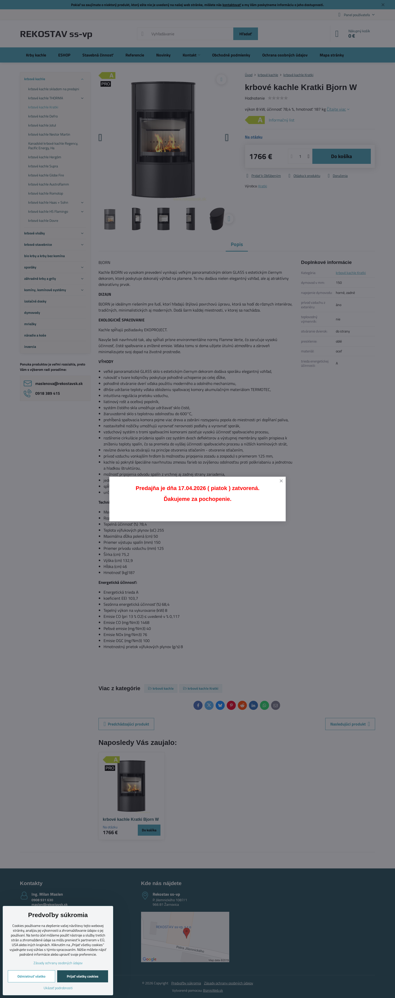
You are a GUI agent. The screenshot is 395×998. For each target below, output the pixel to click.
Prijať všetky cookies (82, 976)
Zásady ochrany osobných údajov (58, 962)
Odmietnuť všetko (31, 976)
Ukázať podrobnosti (58, 987)
